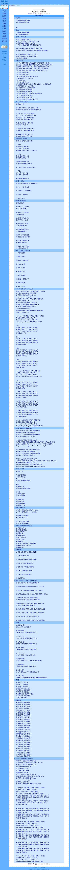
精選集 (4, 13)
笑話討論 (4, 38)
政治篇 (4, 31)
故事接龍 (4, 41)
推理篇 (4, 33)
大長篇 (4, 28)
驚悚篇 (4, 23)
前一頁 (35, 13)
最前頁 (30, 13)
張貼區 (4, 11)
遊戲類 (4, 36)
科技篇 (4, 21)
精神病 (4, 18)
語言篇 (4, 16)
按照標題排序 (39, 15)
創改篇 (4, 26)
